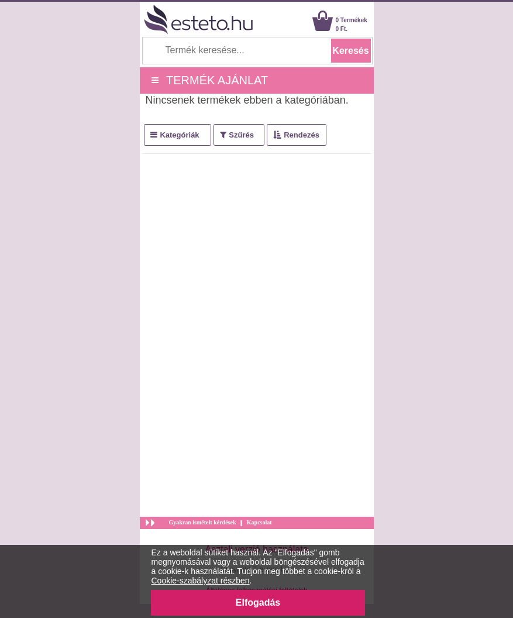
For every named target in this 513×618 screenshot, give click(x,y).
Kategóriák (179, 135)
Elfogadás (258, 602)
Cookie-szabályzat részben (201, 580)
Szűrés (241, 135)
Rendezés (301, 135)
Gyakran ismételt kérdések (202, 522)
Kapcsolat (259, 522)
